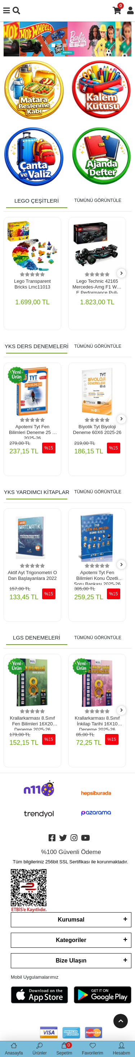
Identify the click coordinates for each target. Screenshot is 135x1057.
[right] (122, 273)
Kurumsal (71, 920)
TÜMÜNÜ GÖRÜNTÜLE (97, 200)
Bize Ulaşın (71, 960)
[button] (11, 39)
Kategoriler (71, 940)
